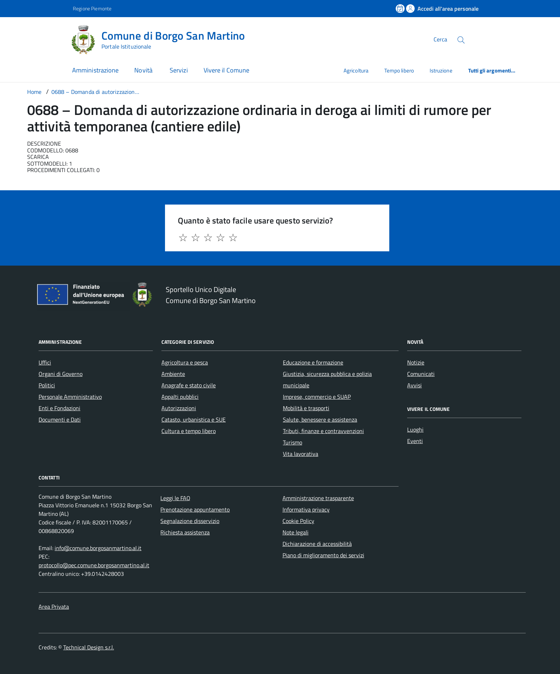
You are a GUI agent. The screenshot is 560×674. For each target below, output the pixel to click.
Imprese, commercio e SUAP (317, 396)
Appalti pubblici (180, 396)
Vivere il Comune (226, 70)
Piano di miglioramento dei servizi (323, 555)
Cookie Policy (298, 521)
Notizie (415, 362)
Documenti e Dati (60, 419)
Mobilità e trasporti (306, 408)
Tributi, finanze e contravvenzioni (323, 431)
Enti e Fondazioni (59, 408)
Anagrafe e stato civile (188, 385)
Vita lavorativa (300, 453)
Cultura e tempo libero (188, 431)
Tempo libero (399, 70)
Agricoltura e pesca (184, 362)
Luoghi (415, 429)
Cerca (440, 39)
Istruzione (441, 70)
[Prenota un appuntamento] (401, 8)
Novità (144, 70)
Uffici (45, 362)
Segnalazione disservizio (189, 521)
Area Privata (54, 606)
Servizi (179, 70)
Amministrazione (95, 70)
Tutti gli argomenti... (492, 70)
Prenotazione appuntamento (195, 509)
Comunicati (421, 373)
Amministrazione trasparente (318, 498)
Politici (47, 385)
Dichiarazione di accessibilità (317, 543)
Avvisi (414, 385)
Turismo (292, 442)
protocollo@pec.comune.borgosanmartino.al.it (94, 565)
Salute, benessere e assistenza (320, 419)
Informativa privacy (306, 509)
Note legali (295, 532)
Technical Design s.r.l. (88, 647)
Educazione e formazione (313, 362)
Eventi (415, 441)
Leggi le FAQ (175, 498)
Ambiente (173, 373)
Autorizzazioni (178, 408)
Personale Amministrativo (70, 396)
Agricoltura (356, 70)
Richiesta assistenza (185, 532)
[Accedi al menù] (35, 38)
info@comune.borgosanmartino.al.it (98, 548)
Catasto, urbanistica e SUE (193, 419)
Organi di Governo (60, 373)
